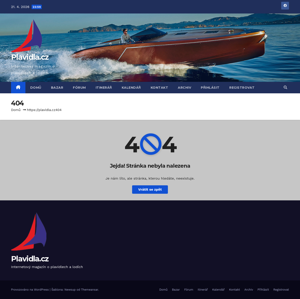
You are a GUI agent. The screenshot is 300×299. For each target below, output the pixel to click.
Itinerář (104, 88)
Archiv (184, 88)
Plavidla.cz (29, 57)
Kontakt (159, 88)
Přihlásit (210, 88)
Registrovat (242, 88)
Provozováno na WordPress (30, 289)
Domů (35, 88)
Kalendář (131, 88)
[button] (285, 87)
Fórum (79, 88)
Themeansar (89, 289)
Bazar (57, 88)
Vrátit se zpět (150, 189)
